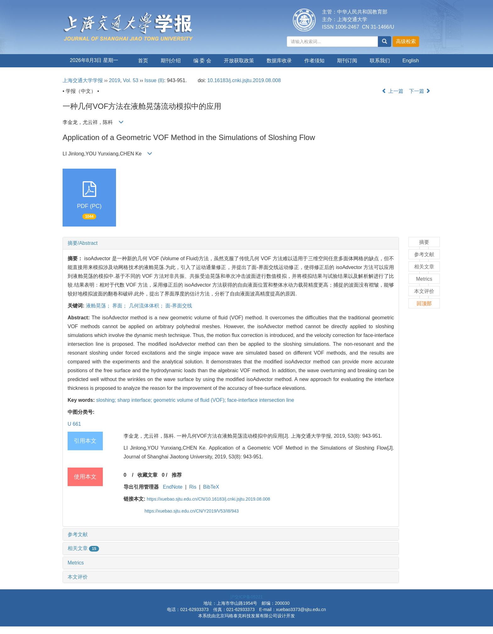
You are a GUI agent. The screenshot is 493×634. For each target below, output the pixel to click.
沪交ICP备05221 (246, 596)
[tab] (231, 243)
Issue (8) (154, 80)
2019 (114, 80)
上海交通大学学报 (83, 80)
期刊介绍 (171, 60)
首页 (143, 60)
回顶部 (424, 303)
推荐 (177, 475)
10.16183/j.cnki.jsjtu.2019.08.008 (244, 80)
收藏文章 (147, 475)
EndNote (172, 487)
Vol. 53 (130, 80)
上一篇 (392, 91)
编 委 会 (202, 60)
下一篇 (419, 91)
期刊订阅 (347, 60)
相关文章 (83, 548)
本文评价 (78, 577)
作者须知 (314, 60)
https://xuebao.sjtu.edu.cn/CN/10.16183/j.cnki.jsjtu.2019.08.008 (208, 499)
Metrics (76, 562)
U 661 (74, 424)
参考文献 (78, 534)
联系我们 (380, 60)
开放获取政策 (239, 60)
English (410, 60)
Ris (193, 487)
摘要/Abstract (82, 243)
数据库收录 (279, 60)
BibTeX (211, 487)
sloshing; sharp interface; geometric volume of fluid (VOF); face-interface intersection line (195, 400)
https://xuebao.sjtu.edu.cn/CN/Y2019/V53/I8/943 (192, 510)
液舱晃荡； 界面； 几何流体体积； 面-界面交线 (139, 305)
